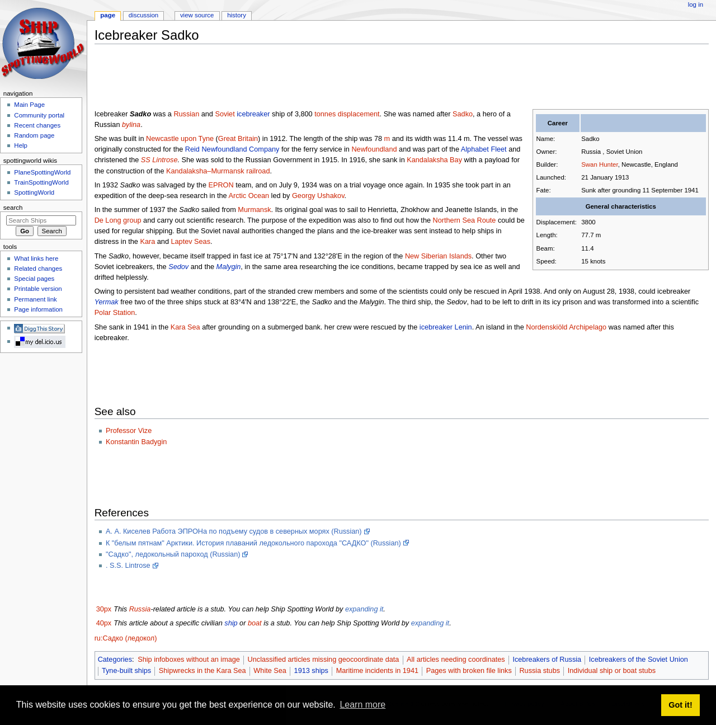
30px (104, 609)
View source (197, 15)
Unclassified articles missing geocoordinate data (323, 659)
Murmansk (254, 210)
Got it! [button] (680, 704)
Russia (140, 609)
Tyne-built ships (126, 671)
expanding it (364, 609)
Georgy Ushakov (318, 196)
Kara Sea (185, 327)
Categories (115, 659)
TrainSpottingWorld (41, 182)
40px (104, 623)
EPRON (220, 185)
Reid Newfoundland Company (232, 149)
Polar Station (115, 313)
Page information (38, 309)
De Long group (118, 220)
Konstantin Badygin (136, 442)
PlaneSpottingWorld (42, 172)
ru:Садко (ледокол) (126, 638)
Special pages (34, 278)
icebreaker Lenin (446, 327)
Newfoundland (374, 149)
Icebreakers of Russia (546, 659)
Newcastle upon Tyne (180, 139)
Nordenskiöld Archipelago (566, 327)
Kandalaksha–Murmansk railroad (218, 171)
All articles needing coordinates (456, 659)
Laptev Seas (190, 242)
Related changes (38, 268)
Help (20, 145)
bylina (131, 125)
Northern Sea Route (464, 220)
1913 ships (311, 671)
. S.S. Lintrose (128, 565)
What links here (36, 258)
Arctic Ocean (248, 196)
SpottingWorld (34, 192)
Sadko (463, 114)
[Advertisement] (298, 78)
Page (107, 15)
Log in (695, 4)
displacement (359, 114)
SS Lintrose (159, 160)
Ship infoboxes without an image (189, 659)
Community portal (39, 115)
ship (230, 623)
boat (255, 623)
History (236, 15)
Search (13, 207)
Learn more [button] (362, 704)
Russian (186, 114)
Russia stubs (539, 671)
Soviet (224, 114)
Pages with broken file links (469, 671)
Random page (34, 135)
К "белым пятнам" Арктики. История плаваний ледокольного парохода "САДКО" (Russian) (253, 543)
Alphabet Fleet (484, 149)
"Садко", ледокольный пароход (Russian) (173, 554)
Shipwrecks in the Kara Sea (202, 671)
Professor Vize (129, 431)
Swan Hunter (599, 164)
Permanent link (35, 299)
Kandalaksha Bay (434, 160)
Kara (147, 242)
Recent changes (37, 125)
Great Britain (238, 139)
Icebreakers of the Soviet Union (638, 659)
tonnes (325, 114)
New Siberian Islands (438, 256)
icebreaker (253, 114)
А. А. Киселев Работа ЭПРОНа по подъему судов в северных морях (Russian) (234, 531)
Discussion (143, 15)
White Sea (269, 671)
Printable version (38, 288)
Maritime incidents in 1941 (377, 671)
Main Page (29, 104)
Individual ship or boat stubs (612, 671)
